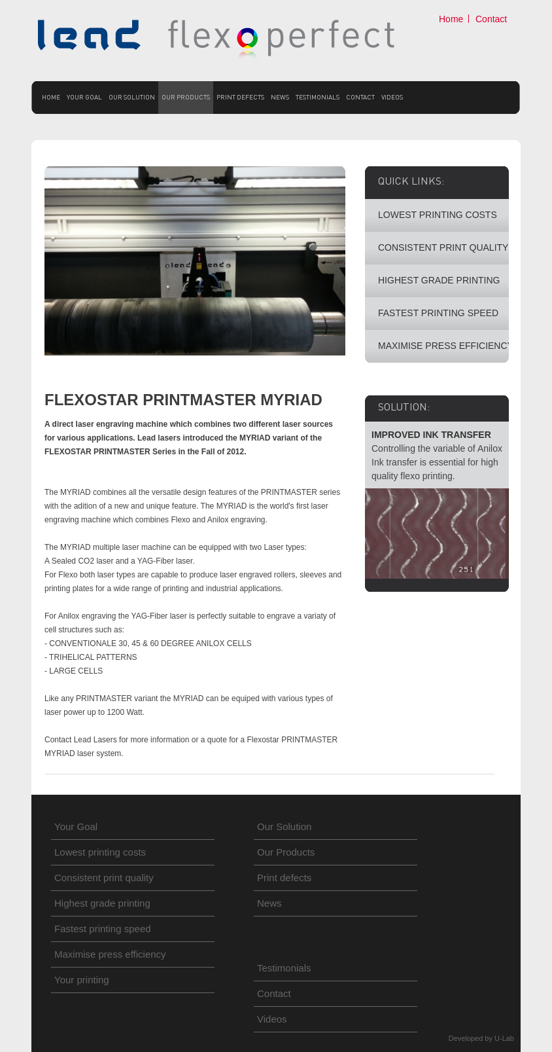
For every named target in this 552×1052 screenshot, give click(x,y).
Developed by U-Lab (481, 1038)
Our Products (186, 97)
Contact (491, 19)
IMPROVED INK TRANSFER (431, 434)
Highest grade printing (102, 903)
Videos (392, 97)
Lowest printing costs (100, 852)
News (280, 97)
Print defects (240, 97)
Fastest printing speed (102, 928)
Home (451, 19)
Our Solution (132, 97)
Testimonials (317, 97)
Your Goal (84, 97)
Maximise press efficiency (110, 954)
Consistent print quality (104, 877)
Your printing (81, 979)
